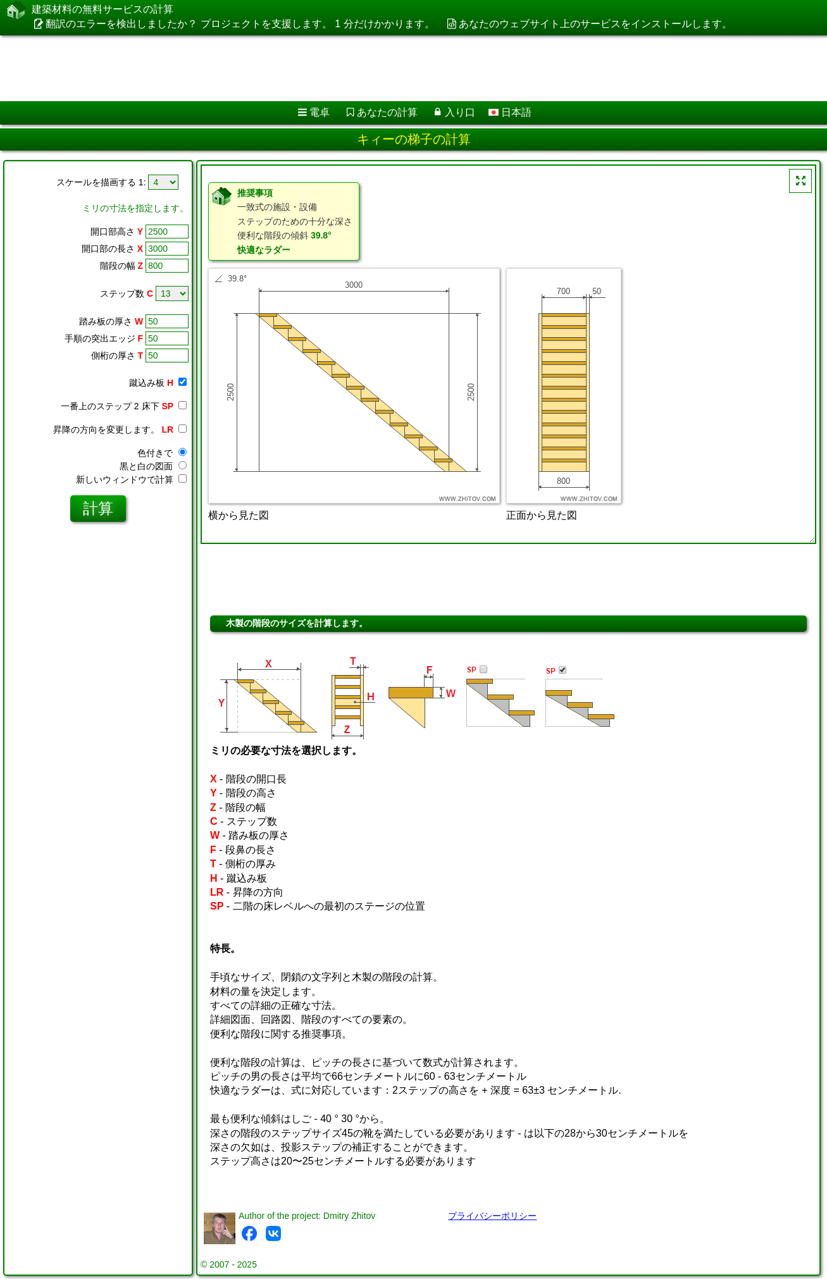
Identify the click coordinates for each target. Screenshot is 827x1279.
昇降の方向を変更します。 (120, 429)
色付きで (162, 453)
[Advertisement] (384, 68)
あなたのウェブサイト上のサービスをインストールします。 (595, 23)
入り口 (460, 112)
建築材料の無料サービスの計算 (102, 9)
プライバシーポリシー (492, 1216)
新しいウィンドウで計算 (131, 479)
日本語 (510, 112)
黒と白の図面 (153, 466)
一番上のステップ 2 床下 (124, 406)
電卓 (319, 112)
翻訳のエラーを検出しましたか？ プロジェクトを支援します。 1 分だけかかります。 (240, 23)
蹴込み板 (158, 383)
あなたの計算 (387, 112)
